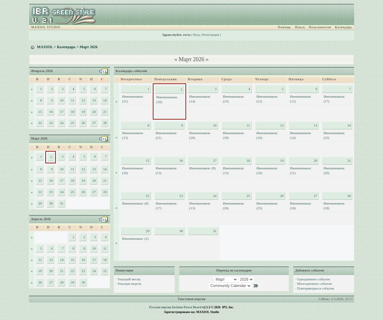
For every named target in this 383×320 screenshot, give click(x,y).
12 (83, 100)
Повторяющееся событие (315, 288)
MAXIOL (45, 47)
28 (105, 123)
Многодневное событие (314, 283)
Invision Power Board (186, 307)
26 (83, 123)
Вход (196, 34)
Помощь (284, 27)
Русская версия (160, 307)
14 (105, 100)
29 (40, 203)
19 (83, 112)
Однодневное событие (313, 279)
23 (51, 123)
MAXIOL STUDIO (46, 27)
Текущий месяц (128, 279)
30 (83, 282)
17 (61, 112)
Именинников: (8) (202, 168)
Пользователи (320, 27)
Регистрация (210, 34)
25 (72, 123)
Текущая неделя (129, 283)
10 (61, 100)
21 (105, 112)
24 (61, 123)
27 (94, 123)
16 (51, 112)
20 (94, 112)
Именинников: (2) (135, 238)
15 (40, 112)
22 (40, 123)
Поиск (300, 27)
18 (72, 112)
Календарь (343, 27)
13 (94, 100)
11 (73, 100)
